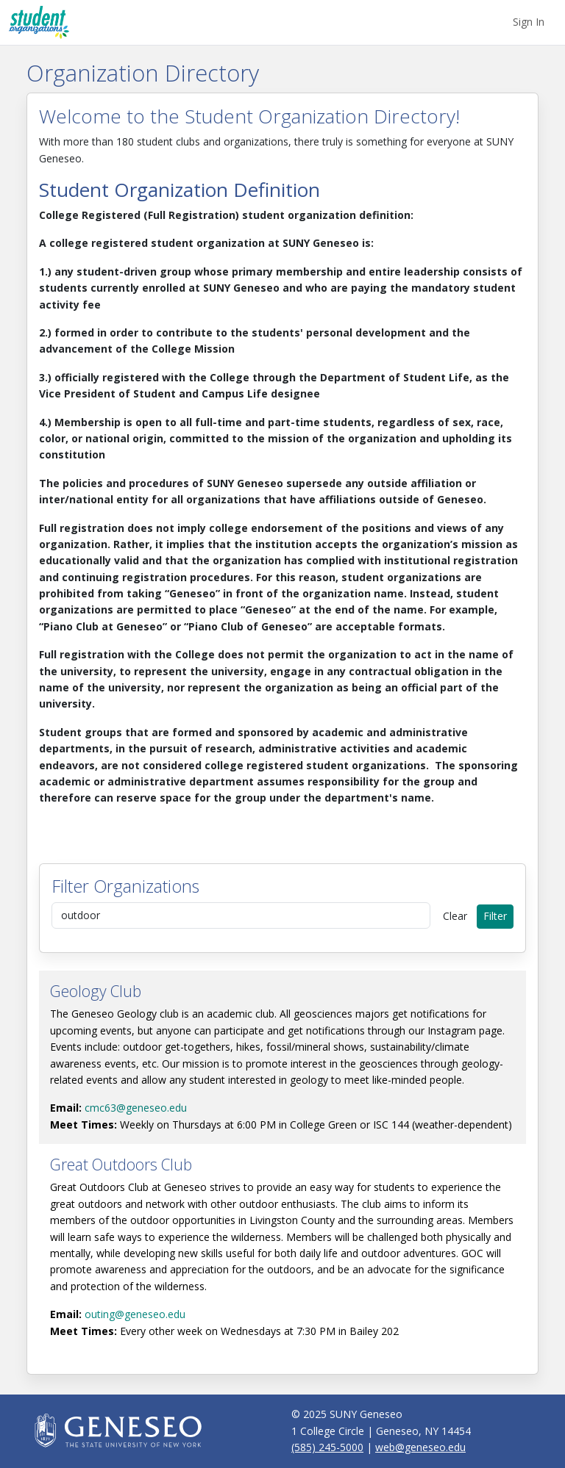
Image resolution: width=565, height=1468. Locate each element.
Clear (455, 916)
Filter (495, 916)
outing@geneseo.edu (135, 1314)
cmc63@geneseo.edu (136, 1108)
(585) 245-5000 (327, 1447)
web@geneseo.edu (420, 1447)
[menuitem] (528, 22)
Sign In (528, 22)
